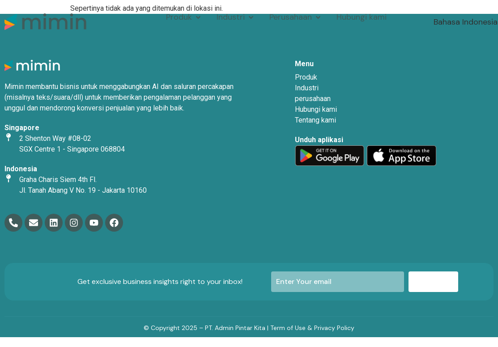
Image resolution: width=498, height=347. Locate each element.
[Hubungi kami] (361, 17)
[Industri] (236, 17)
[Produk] (184, 17)
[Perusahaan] (296, 17)
